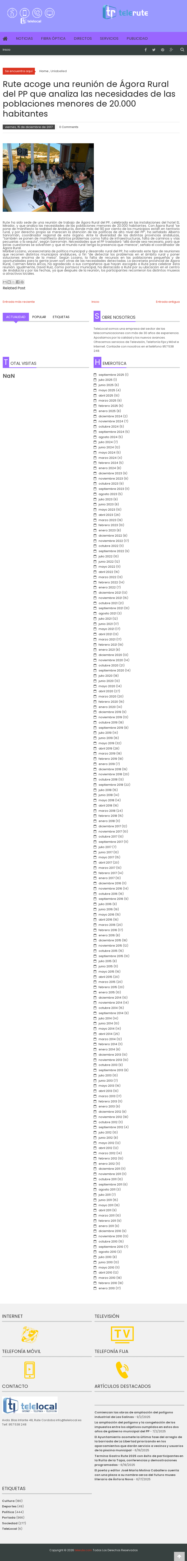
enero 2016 (107, 935)
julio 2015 (105, 961)
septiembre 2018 (111, 785)
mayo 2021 (106, 629)
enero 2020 (107, 707)
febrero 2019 (108, 759)
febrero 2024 (108, 463)
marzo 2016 (107, 925)
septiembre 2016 (111, 899)
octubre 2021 (108, 603)
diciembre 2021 (110, 592)
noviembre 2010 (110, 1236)
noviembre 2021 (110, 598)
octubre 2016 (108, 894)
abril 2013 (105, 1091)
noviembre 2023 (111, 478)
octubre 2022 (108, 546)
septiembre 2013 (111, 1070)
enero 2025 (107, 411)
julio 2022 (106, 556)
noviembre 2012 (110, 1117)
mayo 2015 (106, 971)
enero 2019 (107, 764)
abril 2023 (106, 515)
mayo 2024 (107, 452)
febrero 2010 (108, 1283)
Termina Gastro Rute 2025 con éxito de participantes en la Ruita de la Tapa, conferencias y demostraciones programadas (139, 1460)
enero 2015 (107, 992)
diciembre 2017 (110, 826)
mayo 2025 (107, 390)
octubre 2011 (108, 1179)
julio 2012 (105, 1132)
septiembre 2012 (111, 1127)
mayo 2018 (106, 800)
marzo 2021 (107, 639)
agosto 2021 (107, 613)
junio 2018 (106, 795)
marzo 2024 (108, 458)
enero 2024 (107, 468)
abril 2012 (105, 1148)
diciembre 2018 (110, 769)
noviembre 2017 (110, 831)
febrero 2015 (108, 987)
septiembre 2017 (111, 842)
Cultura (8, 1501)
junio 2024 (106, 447)
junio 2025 (106, 385)
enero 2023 (107, 530)
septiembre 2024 (111, 432)
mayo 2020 (107, 686)
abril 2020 (106, 691)
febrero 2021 (108, 644)
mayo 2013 (106, 1085)
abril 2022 (106, 572)
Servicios (109, 38)
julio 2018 (105, 790)
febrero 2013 (108, 1101)
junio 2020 (106, 681)
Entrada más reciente (19, 302)
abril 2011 (105, 1210)
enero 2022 (107, 587)
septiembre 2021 (111, 608)
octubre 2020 (108, 665)
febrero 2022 (108, 582)
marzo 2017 (107, 868)
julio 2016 (105, 904)
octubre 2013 (108, 1065)
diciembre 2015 (110, 940)
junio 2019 (106, 738)
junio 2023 (106, 504)
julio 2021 (105, 618)
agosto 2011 (107, 1189)
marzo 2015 (107, 982)
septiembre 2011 (110, 1184)
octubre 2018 (108, 779)
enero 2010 (107, 1288)
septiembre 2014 (111, 1013)
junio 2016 (106, 909)
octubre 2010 (108, 1241)
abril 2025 (106, 395)
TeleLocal (9, 1529)
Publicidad (137, 38)
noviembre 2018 (110, 774)
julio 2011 (105, 1195)
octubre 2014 (108, 1008)
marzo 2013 (107, 1096)
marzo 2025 (107, 400)
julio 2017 (105, 847)
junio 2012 (106, 1138)
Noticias (24, 38)
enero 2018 (107, 821)
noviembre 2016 (110, 888)
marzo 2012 (107, 1153)
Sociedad (10, 1523)
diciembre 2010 (110, 1231)
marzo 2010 (107, 1278)
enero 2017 (107, 878)
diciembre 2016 (110, 883)
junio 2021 (106, 624)
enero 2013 (107, 1106)
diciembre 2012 (110, 1111)
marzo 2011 (107, 1215)
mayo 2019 (106, 743)
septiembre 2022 (111, 551)
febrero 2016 (108, 930)
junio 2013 (106, 1080)
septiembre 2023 (111, 489)
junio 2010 (106, 1262)
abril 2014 (106, 1034)
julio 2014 (105, 1018)
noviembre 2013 (110, 1060)
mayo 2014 (107, 1028)
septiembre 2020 (111, 670)
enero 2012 (107, 1164)
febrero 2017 (108, 873)
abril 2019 (105, 748)
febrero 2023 (108, 525)
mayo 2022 (107, 566)
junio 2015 (106, 966)
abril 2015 (105, 977)
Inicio (6, 49)
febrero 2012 (108, 1158)
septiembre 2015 (111, 956)
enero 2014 (107, 1049)
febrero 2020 (108, 702)
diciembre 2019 (110, 712)
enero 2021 (107, 649)
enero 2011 (106, 1226)
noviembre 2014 (110, 1002)
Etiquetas (61, 317)
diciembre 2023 (110, 473)
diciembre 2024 (110, 416)
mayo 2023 (107, 509)
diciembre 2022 (110, 535)
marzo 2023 (107, 520)
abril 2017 (105, 862)
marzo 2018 (107, 811)
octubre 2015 (108, 951)
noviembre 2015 (110, 945)
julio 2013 (105, 1075)
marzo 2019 (107, 753)
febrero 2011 (107, 1221)
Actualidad (16, 317)
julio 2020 (106, 675)
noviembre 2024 (111, 421)
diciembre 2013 (110, 1054)
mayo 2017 (106, 857)
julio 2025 (106, 380)
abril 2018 (105, 805)
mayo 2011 (106, 1205)
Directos (83, 38)
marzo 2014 (107, 1039)
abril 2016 (105, 919)
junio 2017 (106, 852)
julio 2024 (106, 442)
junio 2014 (106, 1023)
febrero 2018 (108, 816)
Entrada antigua (168, 302)
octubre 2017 (108, 836)
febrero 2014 (108, 1044)
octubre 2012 (108, 1122)
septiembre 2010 (111, 1247)
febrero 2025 (108, 406)
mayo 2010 (106, 1267)
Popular (39, 317)
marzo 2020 (107, 696)
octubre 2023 (108, 483)
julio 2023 (106, 499)
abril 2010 (105, 1272)
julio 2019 (105, 733)
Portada (8, 1517)
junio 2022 (106, 561)
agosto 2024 (108, 437)
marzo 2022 (107, 577)
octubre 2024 (109, 426)
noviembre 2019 (110, 717)
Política (8, 1512)
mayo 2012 (106, 1143)
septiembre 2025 (111, 375)
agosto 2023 (108, 494)
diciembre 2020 (110, 655)
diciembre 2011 (109, 1169)
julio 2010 (105, 1257)
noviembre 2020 (111, 660)
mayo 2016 (106, 914)
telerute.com (83, 1550)
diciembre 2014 (110, 997)
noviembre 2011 (110, 1174)
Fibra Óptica (53, 38)
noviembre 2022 (111, 541)
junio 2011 (105, 1200)
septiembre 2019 (111, 728)
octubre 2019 (108, 722)
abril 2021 (105, 634)
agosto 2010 (107, 1252)
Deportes (9, 1506)
